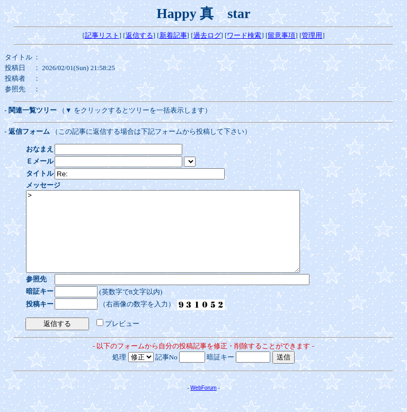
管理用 (312, 35)
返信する (139, 35)
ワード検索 (244, 35)
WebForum (203, 404)
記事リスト (102, 35)
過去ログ (207, 35)
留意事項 (281, 35)
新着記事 (173, 35)
